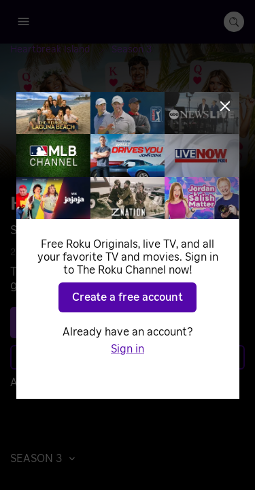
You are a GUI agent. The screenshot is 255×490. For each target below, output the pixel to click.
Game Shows (112, 252)
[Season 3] (132, 49)
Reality (168, 252)
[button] (46, 459)
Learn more (126, 357)
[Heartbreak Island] (61, 49)
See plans (124, 322)
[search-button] (234, 22)
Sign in (133, 382)
